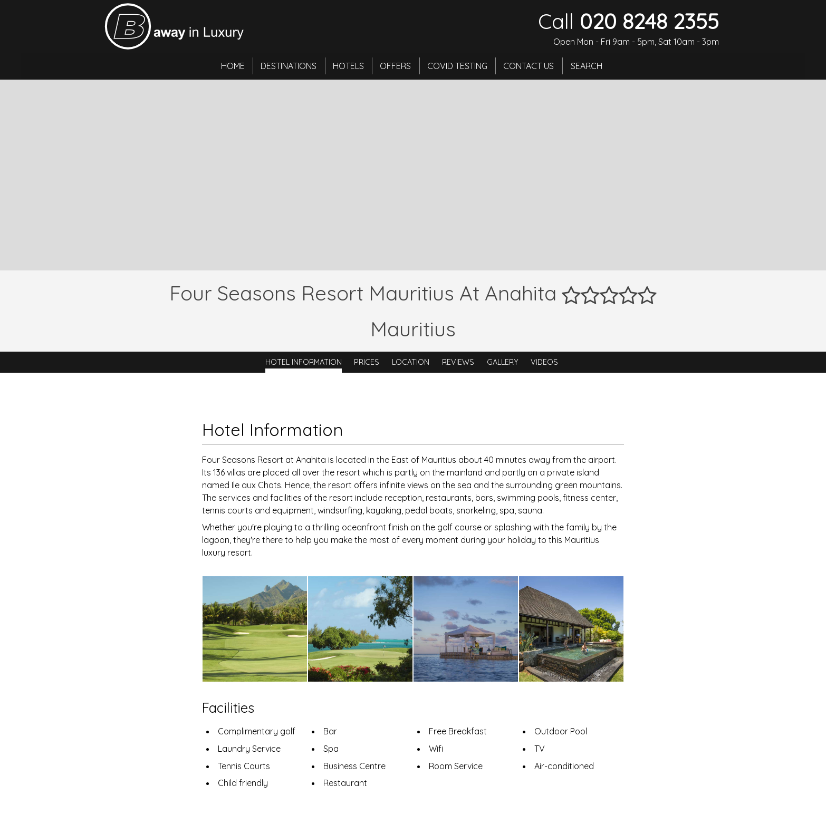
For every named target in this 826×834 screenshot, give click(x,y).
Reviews (458, 362)
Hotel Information (303, 362)
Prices (366, 362)
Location (410, 362)
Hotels (347, 66)
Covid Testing (458, 66)
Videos (544, 362)
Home (231, 66)
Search (588, 66)
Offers (395, 66)
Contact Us (530, 66)
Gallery (502, 362)
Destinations (287, 66)
